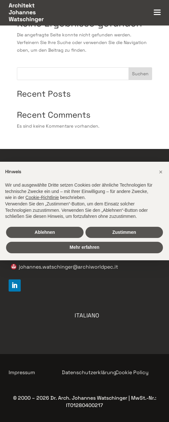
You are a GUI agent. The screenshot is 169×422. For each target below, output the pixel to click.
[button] (161, 172)
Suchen (140, 74)
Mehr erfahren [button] (84, 247)
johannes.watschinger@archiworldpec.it (68, 266)
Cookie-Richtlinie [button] (42, 197)
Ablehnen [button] (45, 232)
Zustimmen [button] (124, 232)
